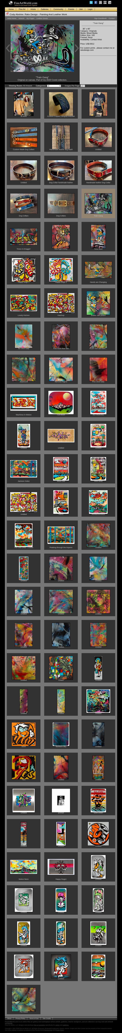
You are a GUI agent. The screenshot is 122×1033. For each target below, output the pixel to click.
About (9, 1018)
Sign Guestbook (100, 18)
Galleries (44, 9)
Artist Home (11, 18)
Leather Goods (42, 18)
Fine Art (22, 9)
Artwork (21, 18)
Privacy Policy (20, 1018)
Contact (112, 18)
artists (57, 1025)
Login (90, 9)
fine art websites (39, 1025)
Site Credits (47, 1018)
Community (58, 9)
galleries (66, 1025)
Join (81, 9)
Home (11, 9)
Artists (33, 9)
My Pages (30, 18)
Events (71, 9)
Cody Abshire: (17, 14)
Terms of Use (33, 1018)
